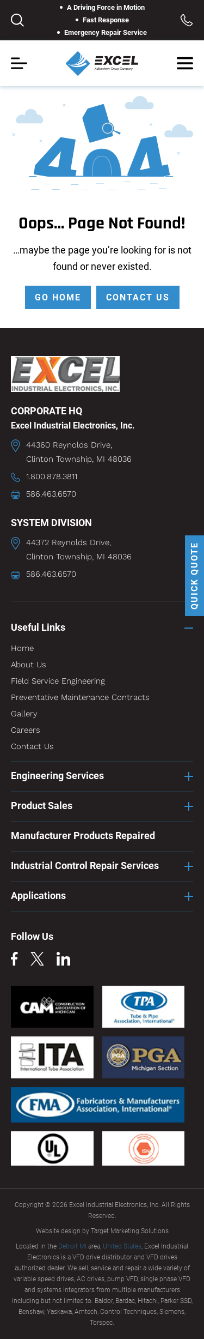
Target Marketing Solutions (130, 1231)
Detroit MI (72, 1246)
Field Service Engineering (58, 681)
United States (122, 1246)
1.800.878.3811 (51, 476)
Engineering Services (57, 775)
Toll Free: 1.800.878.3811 (186, 20)
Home (22, 648)
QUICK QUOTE (194, 576)
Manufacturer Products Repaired (83, 835)
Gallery (24, 714)
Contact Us (32, 746)
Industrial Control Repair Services (85, 865)
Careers (25, 730)
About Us (28, 665)
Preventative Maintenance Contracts (80, 697)
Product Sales (41, 805)
